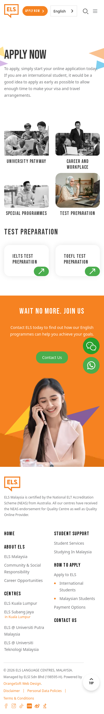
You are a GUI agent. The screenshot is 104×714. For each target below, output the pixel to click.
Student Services (69, 543)
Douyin (44, 706)
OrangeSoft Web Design (22, 683)
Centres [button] (12, 594)
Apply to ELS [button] (65, 574)
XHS (29, 706)
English (60, 11)
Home (9, 534)
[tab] (26, 144)
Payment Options (70, 607)
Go (41, 271)
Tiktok (21, 706)
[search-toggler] (85, 11)
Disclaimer (12, 690)
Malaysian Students (77, 598)
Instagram (13, 706)
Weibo (37, 706)
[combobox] (63, 11)
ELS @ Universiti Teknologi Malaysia (21, 646)
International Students (71, 586)
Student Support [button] (72, 534)
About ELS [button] (14, 547)
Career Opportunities (23, 580)
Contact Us (52, 357)
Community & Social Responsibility (22, 568)
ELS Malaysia (15, 556)
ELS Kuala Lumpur (20, 603)
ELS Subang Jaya (19, 611)
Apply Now (32, 11)
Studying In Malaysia (73, 551)
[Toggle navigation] (95, 11)
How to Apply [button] (67, 565)
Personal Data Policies (44, 690)
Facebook (6, 706)
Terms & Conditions (19, 698)
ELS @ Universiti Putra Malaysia (24, 631)
